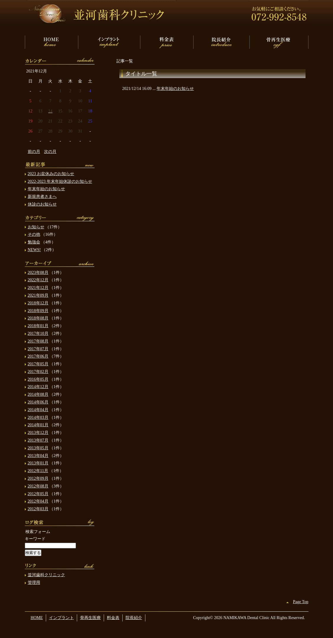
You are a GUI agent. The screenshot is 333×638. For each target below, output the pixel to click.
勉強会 (34, 242)
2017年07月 (38, 349)
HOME (51, 42)
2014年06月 (38, 402)
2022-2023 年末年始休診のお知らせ (60, 181)
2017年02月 (38, 371)
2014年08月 (38, 394)
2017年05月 (38, 364)
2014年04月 (38, 410)
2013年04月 (38, 455)
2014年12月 (38, 387)
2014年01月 (38, 425)
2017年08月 (38, 341)
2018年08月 (38, 318)
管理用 (34, 582)
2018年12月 (38, 303)
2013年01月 (38, 463)
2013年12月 (38, 432)
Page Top (300, 602)
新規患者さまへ (42, 196)
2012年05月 (38, 494)
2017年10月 (38, 333)
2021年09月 (38, 295)
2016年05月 (38, 379)
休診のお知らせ (42, 204)
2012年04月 (38, 501)
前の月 (34, 151)
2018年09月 (38, 310)
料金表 (166, 42)
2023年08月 (38, 272)
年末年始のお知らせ (175, 88)
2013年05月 (38, 448)
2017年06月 (38, 356)
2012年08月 (38, 486)
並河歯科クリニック (46, 575)
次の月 (50, 151)
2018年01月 (38, 326)
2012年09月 (38, 478)
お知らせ (36, 227)
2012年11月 (38, 471)
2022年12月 (38, 280)
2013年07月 (38, 440)
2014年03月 (38, 417)
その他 (34, 234)
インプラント (109, 42)
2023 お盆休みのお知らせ (51, 174)
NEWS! (34, 250)
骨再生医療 (278, 42)
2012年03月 (38, 509)
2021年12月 (38, 287)
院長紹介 (221, 42)
